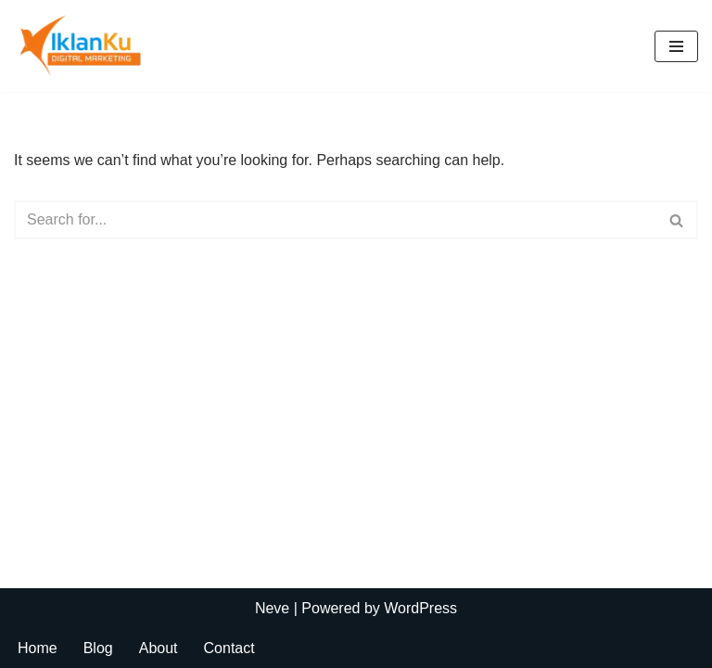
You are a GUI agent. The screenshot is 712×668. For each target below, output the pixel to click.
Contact (229, 648)
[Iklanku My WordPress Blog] (96, 46)
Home (37, 648)
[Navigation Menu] (676, 46)
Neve (272, 608)
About (158, 648)
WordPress (420, 608)
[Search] (335, 219)
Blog (98, 648)
